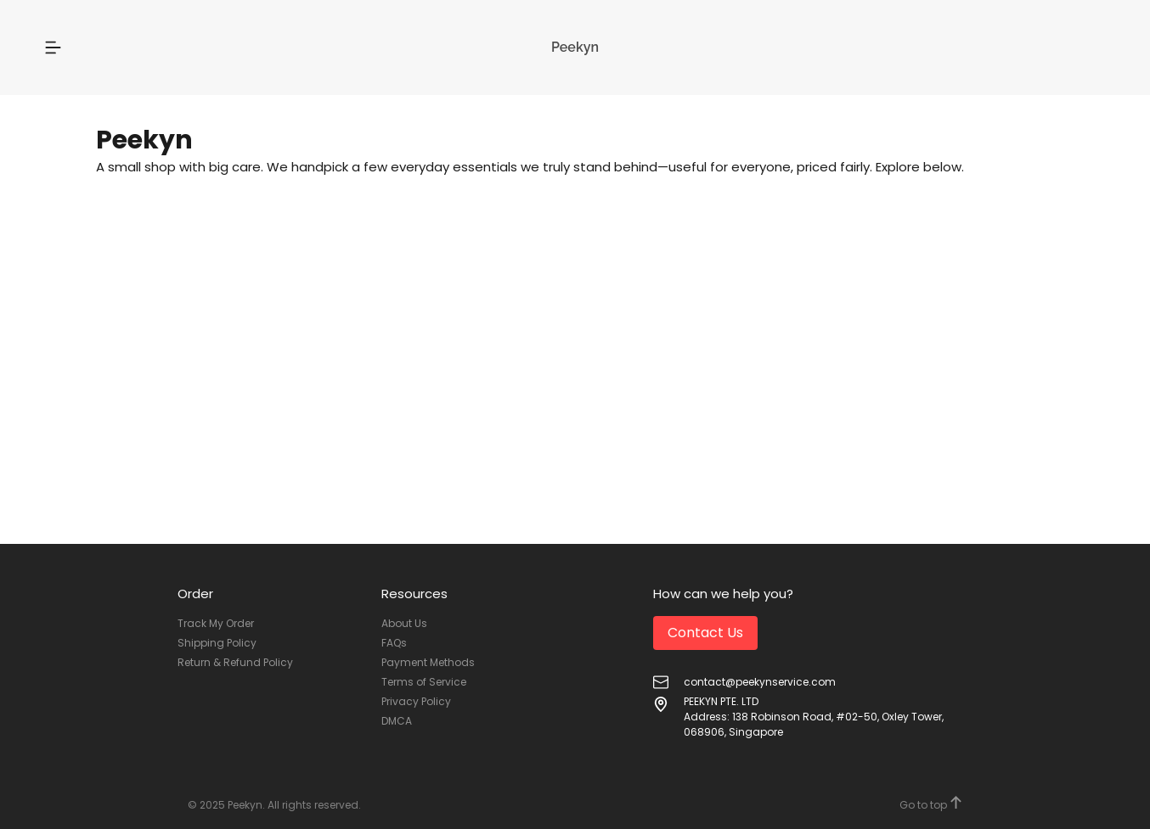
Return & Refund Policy (235, 662)
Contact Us (705, 632)
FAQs (394, 643)
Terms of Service (423, 682)
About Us (404, 623)
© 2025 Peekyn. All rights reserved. (274, 805)
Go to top (930, 804)
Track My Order (216, 623)
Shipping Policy (217, 643)
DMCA (396, 721)
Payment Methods (428, 662)
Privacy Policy (416, 701)
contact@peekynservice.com (760, 682)
